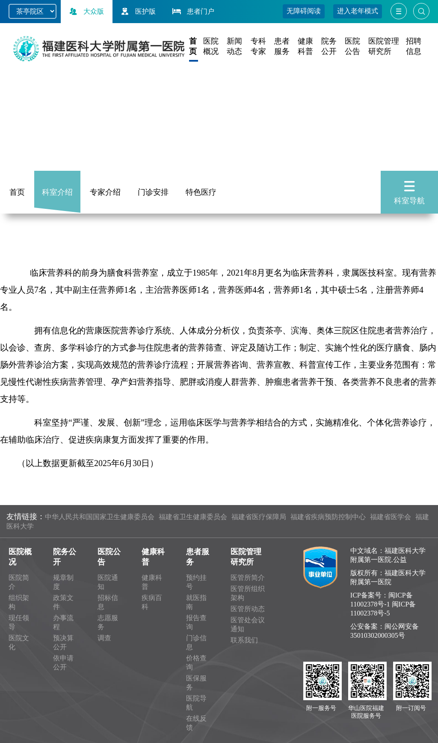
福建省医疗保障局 (258, 516)
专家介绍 (105, 192)
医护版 (137, 11)
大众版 (85, 11)
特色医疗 (201, 192)
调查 (104, 638)
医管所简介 (248, 577)
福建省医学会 (390, 516)
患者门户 (192, 11)
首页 (17, 192)
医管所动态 (248, 608)
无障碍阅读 (304, 11)
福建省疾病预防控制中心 (328, 516)
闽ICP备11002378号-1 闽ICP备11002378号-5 (383, 604)
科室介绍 (57, 192)
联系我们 (244, 640)
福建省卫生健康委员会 (193, 516)
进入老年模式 (357, 11)
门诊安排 (153, 192)
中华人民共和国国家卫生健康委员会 (99, 516)
